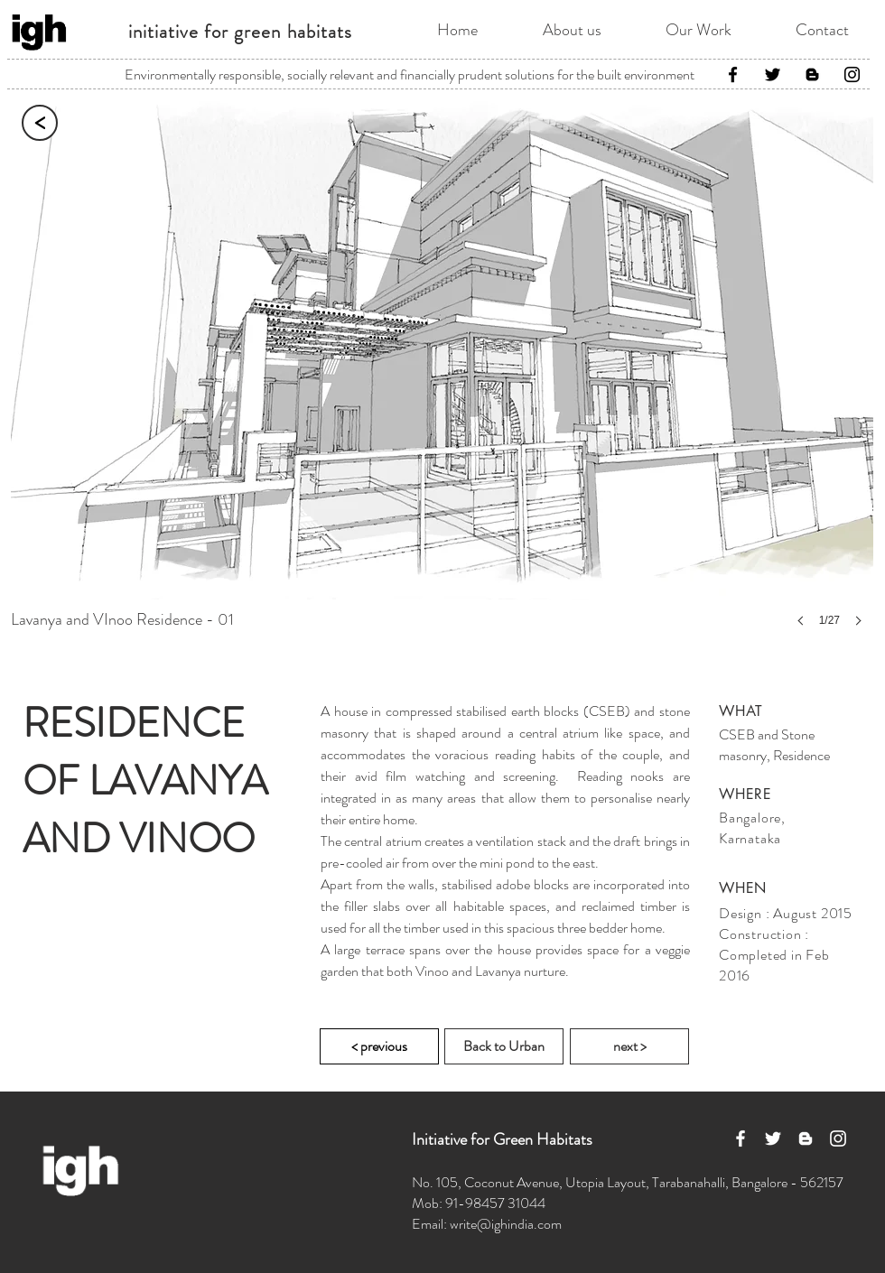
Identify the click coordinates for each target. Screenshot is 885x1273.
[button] (442, 376)
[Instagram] (852, 74)
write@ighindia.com (506, 1223)
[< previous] (379, 1046)
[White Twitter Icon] (773, 1138)
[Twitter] (772, 74)
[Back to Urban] (504, 1046)
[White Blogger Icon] (805, 1138)
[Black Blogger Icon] (812, 74)
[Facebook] (732, 74)
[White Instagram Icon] (838, 1138)
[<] (40, 123)
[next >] (629, 1046)
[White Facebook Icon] (740, 1138)
